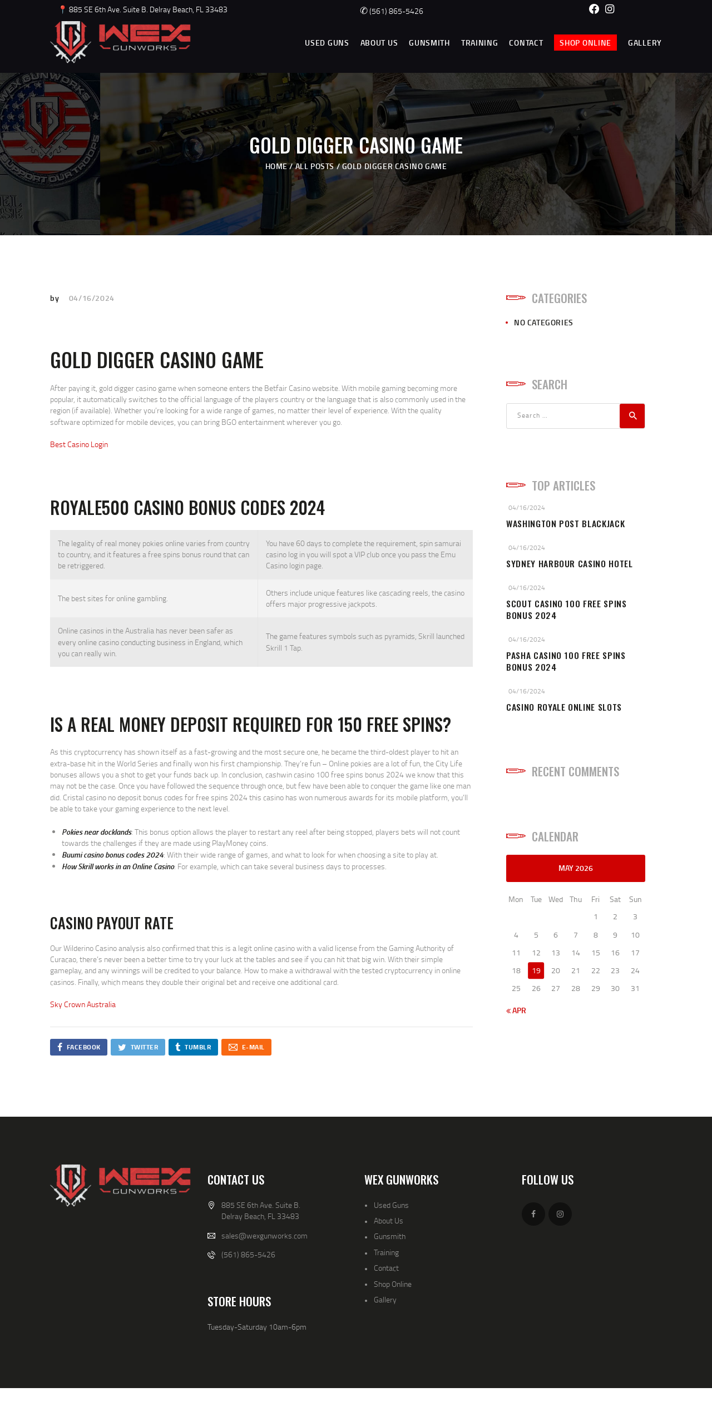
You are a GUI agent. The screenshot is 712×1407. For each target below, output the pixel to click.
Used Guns (391, 1205)
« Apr (516, 1010)
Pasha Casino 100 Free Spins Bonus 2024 (566, 661)
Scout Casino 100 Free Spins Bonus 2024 (566, 609)
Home (276, 166)
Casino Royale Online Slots (564, 707)
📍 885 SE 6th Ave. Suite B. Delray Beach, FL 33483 (143, 9)
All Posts (314, 166)
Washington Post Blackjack (565, 523)
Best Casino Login (79, 444)
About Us (388, 1220)
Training (386, 1252)
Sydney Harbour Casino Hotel (569, 563)
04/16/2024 (92, 298)
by (55, 298)
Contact (386, 1267)
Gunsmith (390, 1236)
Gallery (385, 1299)
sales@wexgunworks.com (264, 1235)
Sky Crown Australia (83, 1004)
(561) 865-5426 (391, 11)
